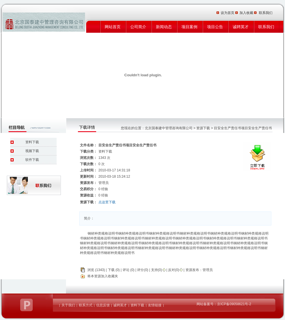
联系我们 (266, 26)
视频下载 (32, 151)
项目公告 (215, 26)
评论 (126, 270)
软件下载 (32, 160)
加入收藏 (246, 13)
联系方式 (85, 305)
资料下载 (32, 142)
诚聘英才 (241, 26)
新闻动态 (164, 26)
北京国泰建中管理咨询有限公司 (169, 128)
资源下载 (203, 128)
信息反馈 (103, 305)
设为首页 (228, 13)
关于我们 (68, 305)
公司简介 (138, 26)
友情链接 (155, 305)
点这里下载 (106, 202)
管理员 (208, 270)
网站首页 (113, 26)
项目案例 (189, 26)
